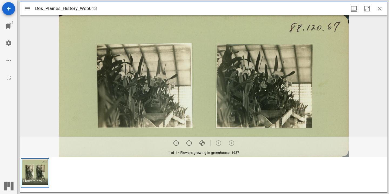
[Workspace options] (8, 60)
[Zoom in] (176, 143)
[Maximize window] (366, 8)
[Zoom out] (189, 143)
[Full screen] (8, 77)
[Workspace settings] (8, 43)
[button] (35, 173)
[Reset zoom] (202, 143)
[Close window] (379, 8)
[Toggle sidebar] (27, 8)
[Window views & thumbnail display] (353, 8)
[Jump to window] (8, 25)
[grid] (203, 174)
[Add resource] (8, 8)
